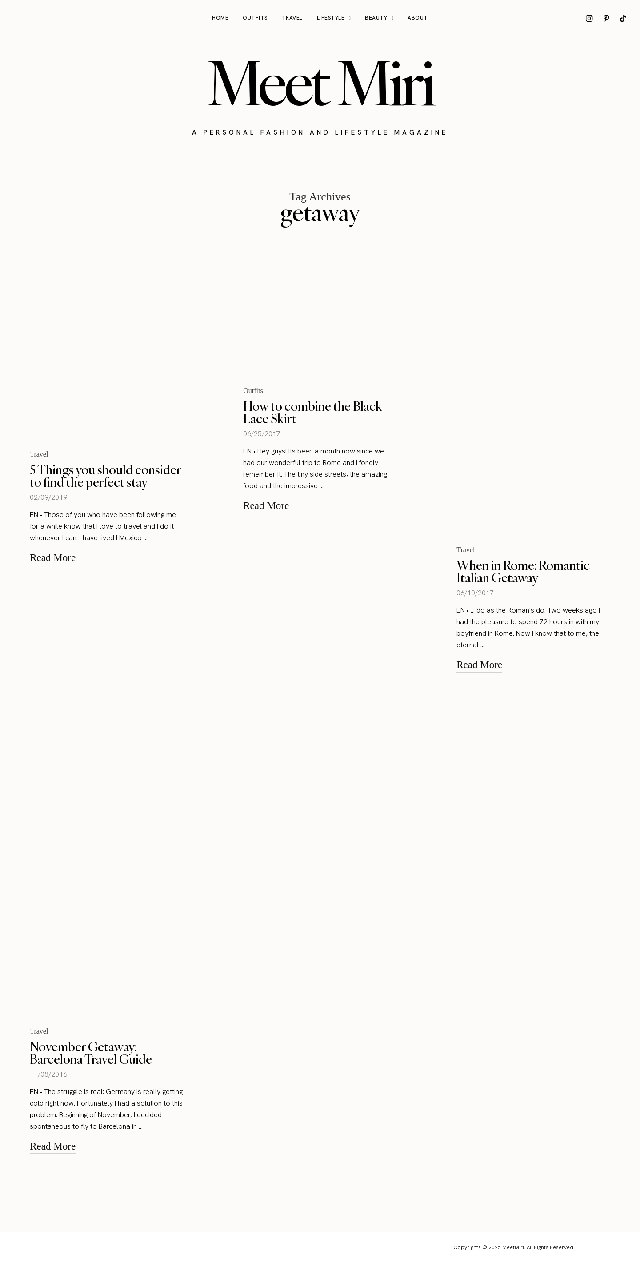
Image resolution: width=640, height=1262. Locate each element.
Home (220, 17)
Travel (292, 17)
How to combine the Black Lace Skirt (312, 412)
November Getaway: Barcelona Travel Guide (91, 1052)
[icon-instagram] (589, 18)
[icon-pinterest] (606, 18)
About (418, 17)
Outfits (255, 17)
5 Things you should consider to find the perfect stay (105, 475)
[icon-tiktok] (623, 18)
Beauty (376, 17)
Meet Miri (320, 82)
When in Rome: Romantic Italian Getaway (523, 571)
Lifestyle (331, 17)
